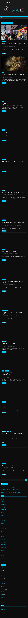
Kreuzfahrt (2, 583)
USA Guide (10, 46)
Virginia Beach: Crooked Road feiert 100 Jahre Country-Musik (10, 489)
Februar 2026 (3, 501)
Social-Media (10, 254)
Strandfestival (14, 438)
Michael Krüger (11, 194)
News (2, 41)
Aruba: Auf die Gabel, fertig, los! (10, 343)
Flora (1, 573)
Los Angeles (10, 407)
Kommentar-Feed (3, 611)
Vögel (22, 105)
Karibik (3, 77)
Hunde (6, 166)
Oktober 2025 (3, 507)
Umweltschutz (3, 600)
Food (2, 341)
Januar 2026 (3, 502)
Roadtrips (2, 594)
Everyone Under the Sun (6, 225)
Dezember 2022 (3, 561)
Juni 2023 (2, 552)
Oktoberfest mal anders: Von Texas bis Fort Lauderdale (13, 43)
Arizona (4, 166)
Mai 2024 (2, 534)
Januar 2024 (3, 541)
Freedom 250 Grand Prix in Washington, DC (8, 490)
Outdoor (14, 377)
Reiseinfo (2, 591)
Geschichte (3, 190)
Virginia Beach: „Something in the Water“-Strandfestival (13, 434)
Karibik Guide (11, 105)
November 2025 (3, 506)
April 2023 (2, 555)
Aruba (6, 346)
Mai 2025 (2, 515)
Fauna (3, 72)
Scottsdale (13, 166)
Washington (18, 377)
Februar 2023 (3, 558)
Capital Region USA (5, 377)
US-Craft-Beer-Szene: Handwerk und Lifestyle (8, 487)
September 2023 (3, 547)
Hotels (2, 580)
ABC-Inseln (4, 346)
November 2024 (3, 525)
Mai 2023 (2, 553)
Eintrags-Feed (3, 609)
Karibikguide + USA (5, 407)
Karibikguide (6, 77)
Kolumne (3, 249)
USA (5, 41)
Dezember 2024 (3, 523)
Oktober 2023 (3, 545)
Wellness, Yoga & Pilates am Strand (11, 132)
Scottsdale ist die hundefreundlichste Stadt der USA (13, 162)
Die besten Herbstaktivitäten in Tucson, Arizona (12, 281)
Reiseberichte (3, 589)
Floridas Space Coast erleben (9, 465)
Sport (2, 597)
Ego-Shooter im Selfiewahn (9, 251)
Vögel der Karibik (6, 104)
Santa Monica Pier (14, 407)
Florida (10, 225)
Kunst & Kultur (4, 431)
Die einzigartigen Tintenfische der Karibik (13, 74)
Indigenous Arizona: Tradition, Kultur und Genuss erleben (10, 492)
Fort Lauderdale (13, 225)
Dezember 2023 (3, 542)
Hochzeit (2, 578)
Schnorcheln (4, 254)
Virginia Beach (20, 438)
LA (8, 407)
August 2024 (3, 529)
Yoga (13, 135)
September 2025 (3, 509)
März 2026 (2, 499)
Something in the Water (9, 438)
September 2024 (3, 528)
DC (8, 377)
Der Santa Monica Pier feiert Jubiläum (12, 404)
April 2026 (2, 498)
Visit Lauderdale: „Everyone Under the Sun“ (13, 222)
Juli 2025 (2, 512)
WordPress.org (3, 612)
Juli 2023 (2, 550)
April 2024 (2, 536)
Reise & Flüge (6, 310)
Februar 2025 (3, 520)
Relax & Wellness (3, 592)
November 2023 (3, 544)
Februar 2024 (3, 539)
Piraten (9, 195)
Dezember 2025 (3, 504)
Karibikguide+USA (9, 166)
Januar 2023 (3, 560)
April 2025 (2, 517)
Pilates (9, 135)
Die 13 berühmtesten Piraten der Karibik (13, 192)
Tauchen (13, 254)
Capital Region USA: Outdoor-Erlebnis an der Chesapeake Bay (14, 373)
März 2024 (2, 537)
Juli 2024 (2, 531)
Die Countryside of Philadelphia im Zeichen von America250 (10, 486)
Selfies (7, 254)
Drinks (2, 570)
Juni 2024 (2, 533)
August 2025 (3, 510)
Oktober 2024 (3, 526)
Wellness (11, 135)
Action (2, 567)
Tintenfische (10, 77)
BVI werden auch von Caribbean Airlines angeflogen (12, 313)
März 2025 (2, 518)
